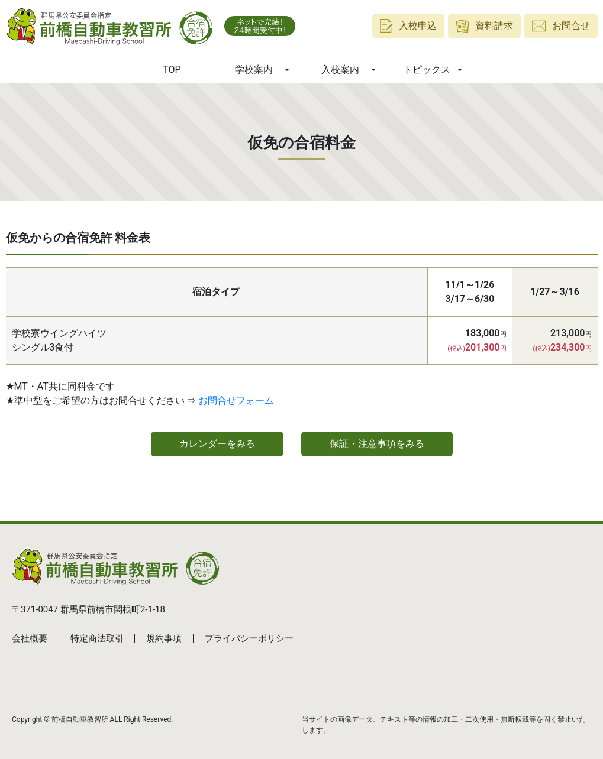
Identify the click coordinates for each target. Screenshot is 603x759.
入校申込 (408, 26)
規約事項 (164, 638)
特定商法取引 (97, 638)
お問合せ (561, 26)
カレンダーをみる (217, 443)
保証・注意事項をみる (377, 443)
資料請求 (484, 26)
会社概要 (29, 638)
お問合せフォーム (236, 400)
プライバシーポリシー (249, 638)
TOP (171, 69)
